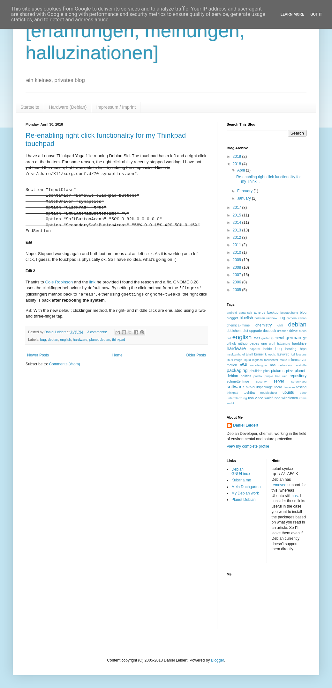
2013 (237, 230)
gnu (264, 343)
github (231, 343)
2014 (237, 222)
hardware (80, 339)
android (232, 312)
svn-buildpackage (259, 387)
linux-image (234, 360)
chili (280, 325)
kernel (258, 354)
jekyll (249, 354)
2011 (237, 245)
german (293, 337)
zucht (230, 403)
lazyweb (283, 354)
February (245, 191)
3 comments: (97, 332)
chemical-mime (238, 325)
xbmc (302, 398)
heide (267, 349)
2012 (237, 237)
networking (285, 365)
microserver (297, 360)
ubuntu (288, 392)
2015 (237, 215)
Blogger (217, 660)
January (244, 198)
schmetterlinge (238, 381)
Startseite (29, 107)
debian (53, 339)
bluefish (246, 318)
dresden (282, 331)
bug (43, 339)
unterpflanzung (237, 398)
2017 (237, 207)
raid (284, 376)
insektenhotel (236, 354)
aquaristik (245, 312)
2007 (237, 275)
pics (266, 371)
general (277, 338)
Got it (316, 14)
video (259, 398)
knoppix (270, 354)
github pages (248, 343)
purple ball (272, 376)
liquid (247, 360)
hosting (291, 349)
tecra (278, 387)
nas (272, 365)
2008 (237, 267)
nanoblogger (258, 365)
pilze (289, 371)
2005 (237, 290)
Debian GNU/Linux (240, 471)
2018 (237, 164)
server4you (298, 381)
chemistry (263, 325)
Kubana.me (241, 480)
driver (293, 331)
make (283, 360)
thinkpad (118, 339)
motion (232, 365)
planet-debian (99, 339)
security (261, 381)
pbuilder (256, 371)
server (279, 381)
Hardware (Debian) (68, 107)
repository (298, 376)
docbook (269, 331)
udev (303, 392)
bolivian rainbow (265, 318)
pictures (277, 371)
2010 (237, 252)
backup (272, 312)
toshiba (249, 392)
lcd (293, 354)
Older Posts (196, 355)
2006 (237, 282)
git (304, 338)
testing (301, 387)
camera (291, 318)
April (241, 170)
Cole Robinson (59, 282)
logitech (257, 360)
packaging (237, 370)
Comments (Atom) (64, 364)
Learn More (292, 14)
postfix (257, 376)
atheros (259, 312)
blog (303, 312)
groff (272, 343)
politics (246, 376)
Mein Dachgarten (245, 487)
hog (278, 349)
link (92, 282)
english (65, 339)
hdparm (255, 349)
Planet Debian (243, 499)
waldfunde (272, 398)
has (294, 495)
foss (257, 338)
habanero (283, 343)
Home (117, 355)
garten (265, 338)
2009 (237, 260)
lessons (301, 354)
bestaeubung (289, 312)
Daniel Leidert (245, 425)
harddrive (299, 343)
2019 (237, 156)
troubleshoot (268, 392)
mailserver (271, 360)
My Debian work (245, 493)
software (235, 386)
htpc (303, 349)
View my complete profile (248, 446)
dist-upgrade (252, 331)
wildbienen (290, 398)
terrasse (289, 387)
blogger (232, 318)
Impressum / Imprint (116, 107)
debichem (234, 331)
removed (279, 484)
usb (250, 398)
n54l (243, 365)
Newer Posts (38, 355)
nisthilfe (301, 365)
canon (302, 318)
